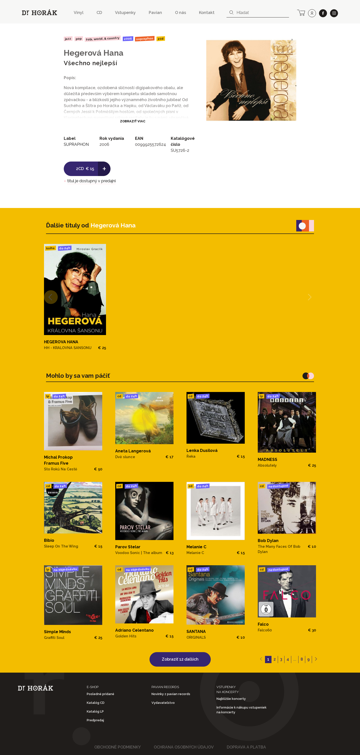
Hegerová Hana (94, 52)
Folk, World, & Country (103, 38)
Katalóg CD (95, 703)
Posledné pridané (100, 694)
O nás (180, 12)
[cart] (301, 12)
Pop (79, 38)
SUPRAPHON (144, 38)
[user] (312, 13)
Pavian (155, 12)
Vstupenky (125, 12)
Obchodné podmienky (117, 747)
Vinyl (79, 12)
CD (99, 12)
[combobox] (257, 12)
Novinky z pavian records (171, 694)
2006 (128, 39)
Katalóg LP (95, 711)
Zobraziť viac (132, 121)
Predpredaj (95, 720)
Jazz (68, 38)
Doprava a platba (246, 747)
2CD (161, 38)
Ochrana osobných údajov (184, 747)
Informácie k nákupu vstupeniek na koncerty (241, 710)
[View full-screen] (291, 41)
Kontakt (206, 12)
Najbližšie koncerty (231, 699)
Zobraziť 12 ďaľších (180, 659)
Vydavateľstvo (163, 703)
